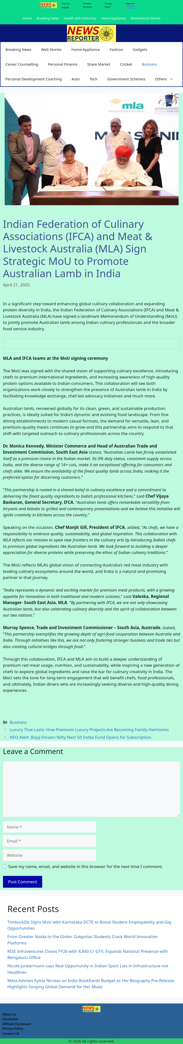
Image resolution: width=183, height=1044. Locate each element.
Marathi (87, 7)
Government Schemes (126, 78)
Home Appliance (113, 18)
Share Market (98, 64)
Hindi (65, 7)
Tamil (108, 7)
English (66, 3)
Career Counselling (21, 64)
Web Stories (51, 49)
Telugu (108, 3)
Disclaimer (10, 1019)
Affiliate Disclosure (16, 1024)
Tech (93, 78)
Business (149, 64)
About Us (9, 1014)
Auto (76, 78)
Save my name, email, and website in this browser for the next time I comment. (85, 866)
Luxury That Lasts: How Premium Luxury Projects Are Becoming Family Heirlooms (89, 729)
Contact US (10, 1033)
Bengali (87, 3)
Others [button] (166, 79)
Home (27, 18)
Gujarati (130, 3)
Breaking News (48, 18)
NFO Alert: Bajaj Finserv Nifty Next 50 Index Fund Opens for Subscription (80, 737)
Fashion (116, 49)
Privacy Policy (12, 1028)
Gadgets (140, 49)
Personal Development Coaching (33, 78)
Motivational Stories (145, 18)
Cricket (126, 64)
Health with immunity (80, 18)
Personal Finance (63, 64)
